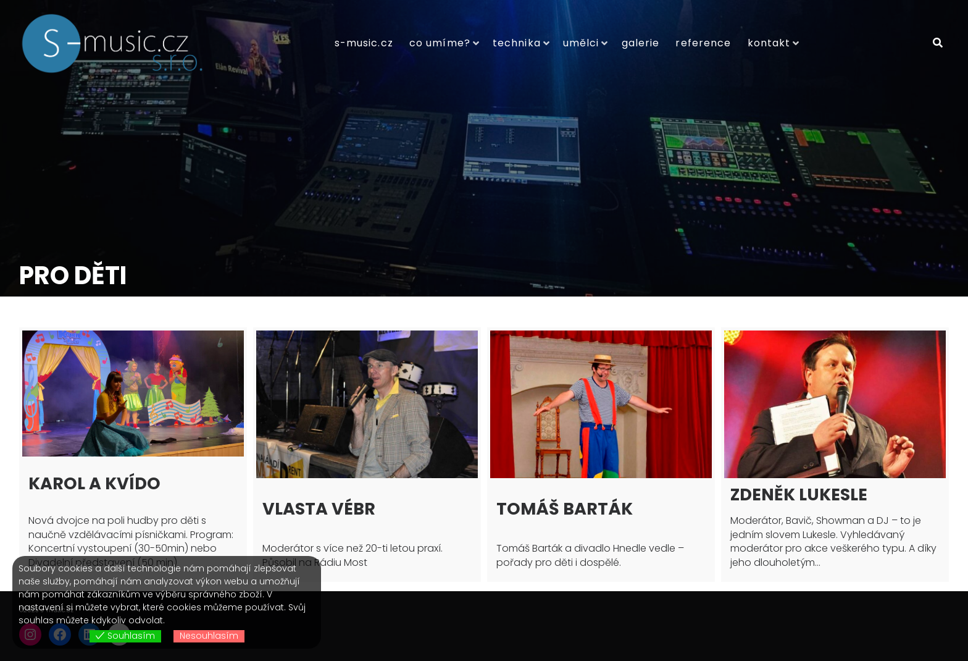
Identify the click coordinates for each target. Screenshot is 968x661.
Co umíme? (439, 43)
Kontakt (769, 43)
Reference (703, 43)
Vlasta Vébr (318, 508)
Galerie (641, 43)
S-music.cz (364, 43)
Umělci (581, 43)
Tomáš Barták (564, 508)
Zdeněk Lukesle (798, 494)
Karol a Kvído (94, 483)
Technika (517, 43)
